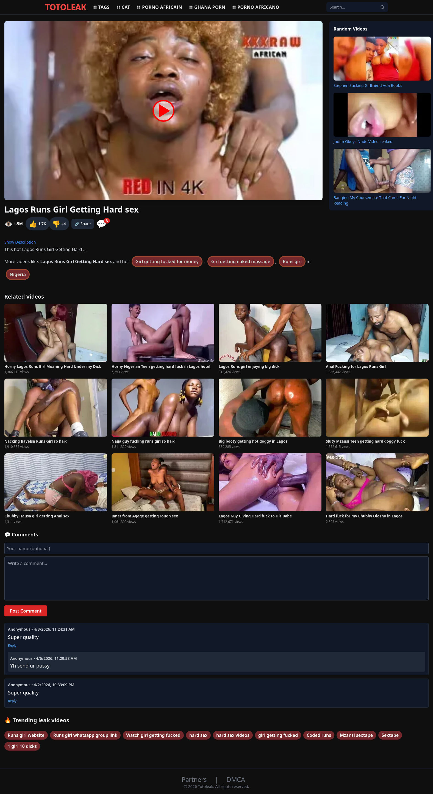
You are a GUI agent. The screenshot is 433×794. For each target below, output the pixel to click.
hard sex (198, 735)
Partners (195, 779)
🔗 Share (83, 223)
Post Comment (25, 611)
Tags (101, 7)
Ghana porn (207, 7)
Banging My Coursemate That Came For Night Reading (375, 200)
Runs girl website (26, 735)
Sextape (390, 735)
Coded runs (319, 735)
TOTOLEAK (65, 7)
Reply (12, 645)
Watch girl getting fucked (153, 735)
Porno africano (255, 7)
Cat (123, 7)
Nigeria (18, 274)
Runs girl (292, 261)
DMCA (235, 779)
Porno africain (159, 7)
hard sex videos (232, 735)
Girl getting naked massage (240, 261)
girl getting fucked (278, 735)
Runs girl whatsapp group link (85, 735)
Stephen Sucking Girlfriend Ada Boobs (368, 85)
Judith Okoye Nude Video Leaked (363, 141)
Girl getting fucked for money (167, 261)
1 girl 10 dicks (22, 746)
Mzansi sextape (356, 735)
